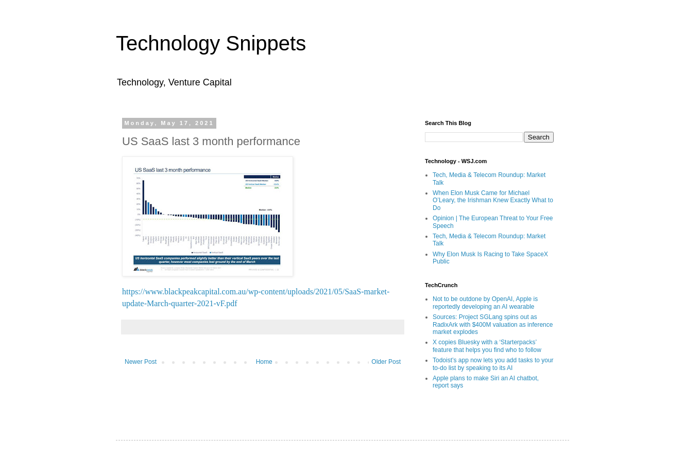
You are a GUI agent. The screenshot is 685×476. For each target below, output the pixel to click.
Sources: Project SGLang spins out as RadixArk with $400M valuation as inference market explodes (493, 324)
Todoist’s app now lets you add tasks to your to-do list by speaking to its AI (493, 364)
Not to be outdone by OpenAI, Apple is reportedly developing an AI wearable (485, 302)
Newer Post (141, 361)
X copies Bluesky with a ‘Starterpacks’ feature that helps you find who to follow (487, 346)
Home (264, 361)
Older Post (386, 361)
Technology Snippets (211, 43)
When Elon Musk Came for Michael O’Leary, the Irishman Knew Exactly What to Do (493, 200)
